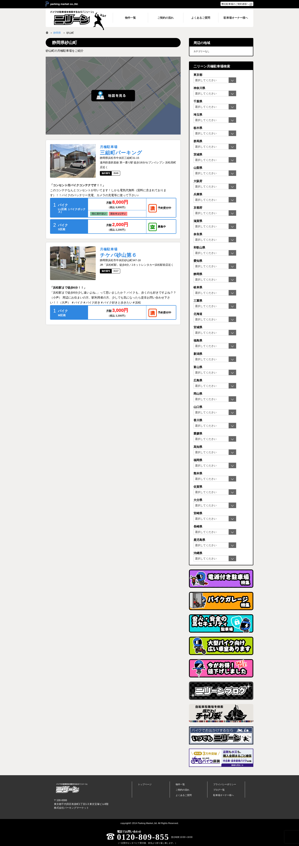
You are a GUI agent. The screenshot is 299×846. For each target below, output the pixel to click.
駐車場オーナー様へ (223, 795)
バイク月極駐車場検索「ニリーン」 (71, 788)
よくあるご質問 (184, 795)
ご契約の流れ (182, 789)
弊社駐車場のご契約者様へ (235, 4)
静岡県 (57, 32)
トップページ (145, 784)
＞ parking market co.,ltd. (62, 4)
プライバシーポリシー (224, 784)
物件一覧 (180, 784)
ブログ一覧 (219, 789)
